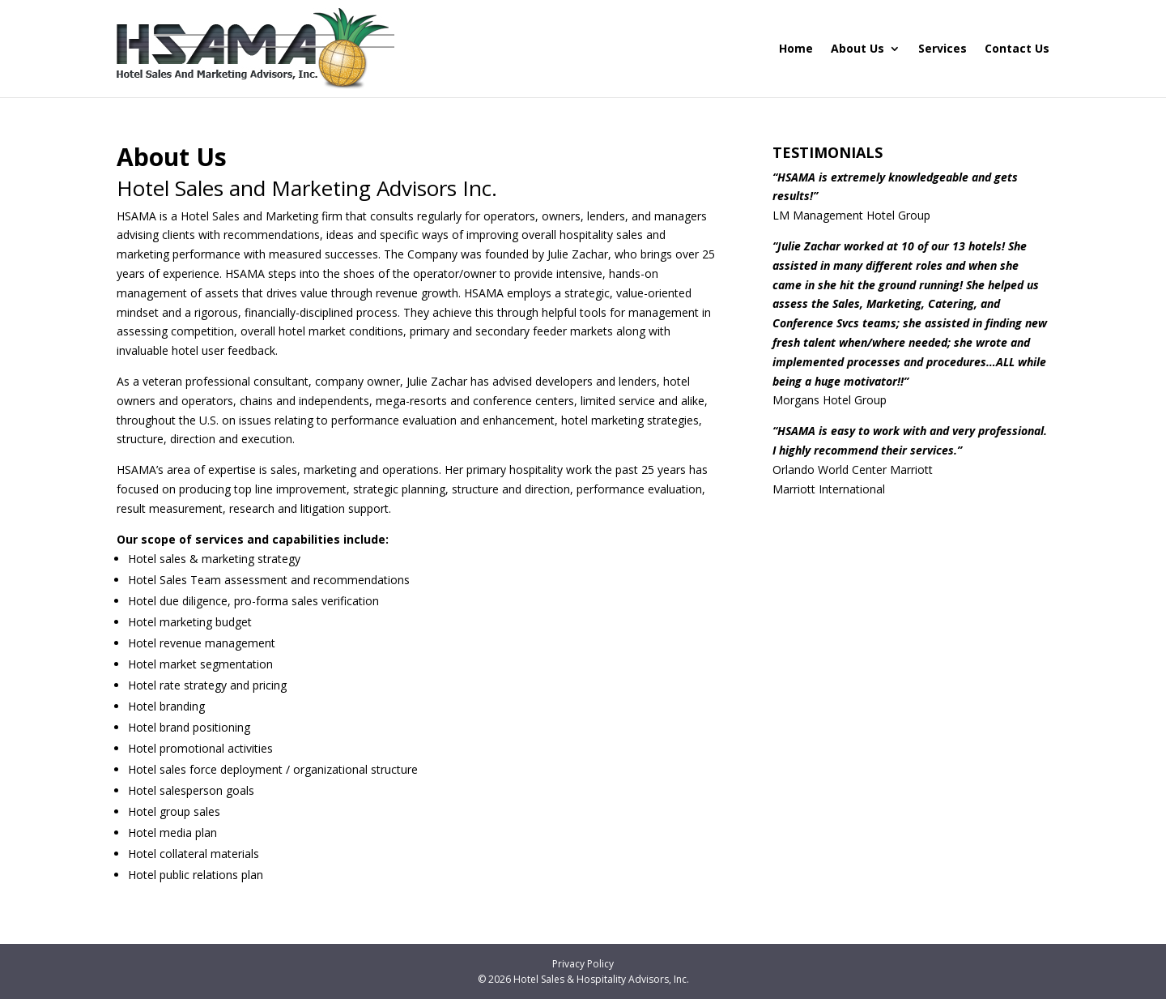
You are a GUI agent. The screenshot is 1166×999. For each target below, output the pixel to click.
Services (942, 48)
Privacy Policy (583, 964)
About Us (857, 48)
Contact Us (1017, 48)
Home (796, 48)
